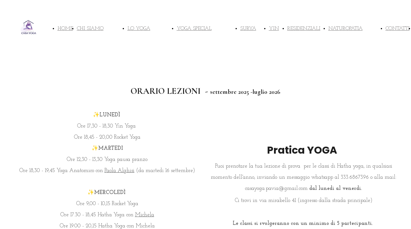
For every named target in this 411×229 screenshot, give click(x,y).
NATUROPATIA (345, 28)
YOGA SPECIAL (194, 28)
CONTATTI (398, 28)
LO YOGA (138, 28)
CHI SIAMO (90, 28)
